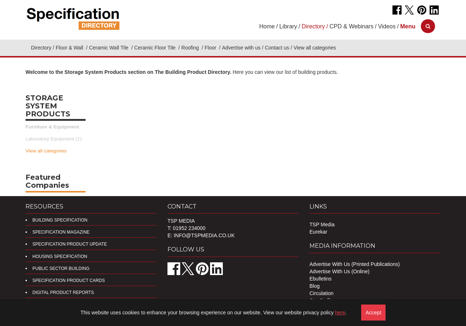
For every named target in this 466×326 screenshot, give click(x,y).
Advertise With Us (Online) (339, 271)
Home (267, 26)
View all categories (46, 151)
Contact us (277, 48)
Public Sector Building (60, 268)
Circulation (321, 293)
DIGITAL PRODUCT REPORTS (63, 292)
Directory (41, 48)
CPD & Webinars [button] (351, 26)
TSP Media (322, 224)
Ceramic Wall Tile (109, 48)
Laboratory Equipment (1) (53, 139)
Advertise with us (241, 48)
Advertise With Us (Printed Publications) (354, 264)
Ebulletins (320, 279)
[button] (407, 26)
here (340, 312)
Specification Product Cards (68, 280)
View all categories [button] (314, 48)
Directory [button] (313, 26)
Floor (211, 48)
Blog (314, 286)
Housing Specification (59, 256)
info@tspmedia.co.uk (204, 235)
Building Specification (59, 220)
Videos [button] (387, 26)
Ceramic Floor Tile (155, 48)
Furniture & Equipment (52, 127)
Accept (373, 312)
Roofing (190, 48)
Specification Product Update (69, 244)
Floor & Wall (70, 48)
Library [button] (288, 26)
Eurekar (318, 232)
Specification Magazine (61, 232)
